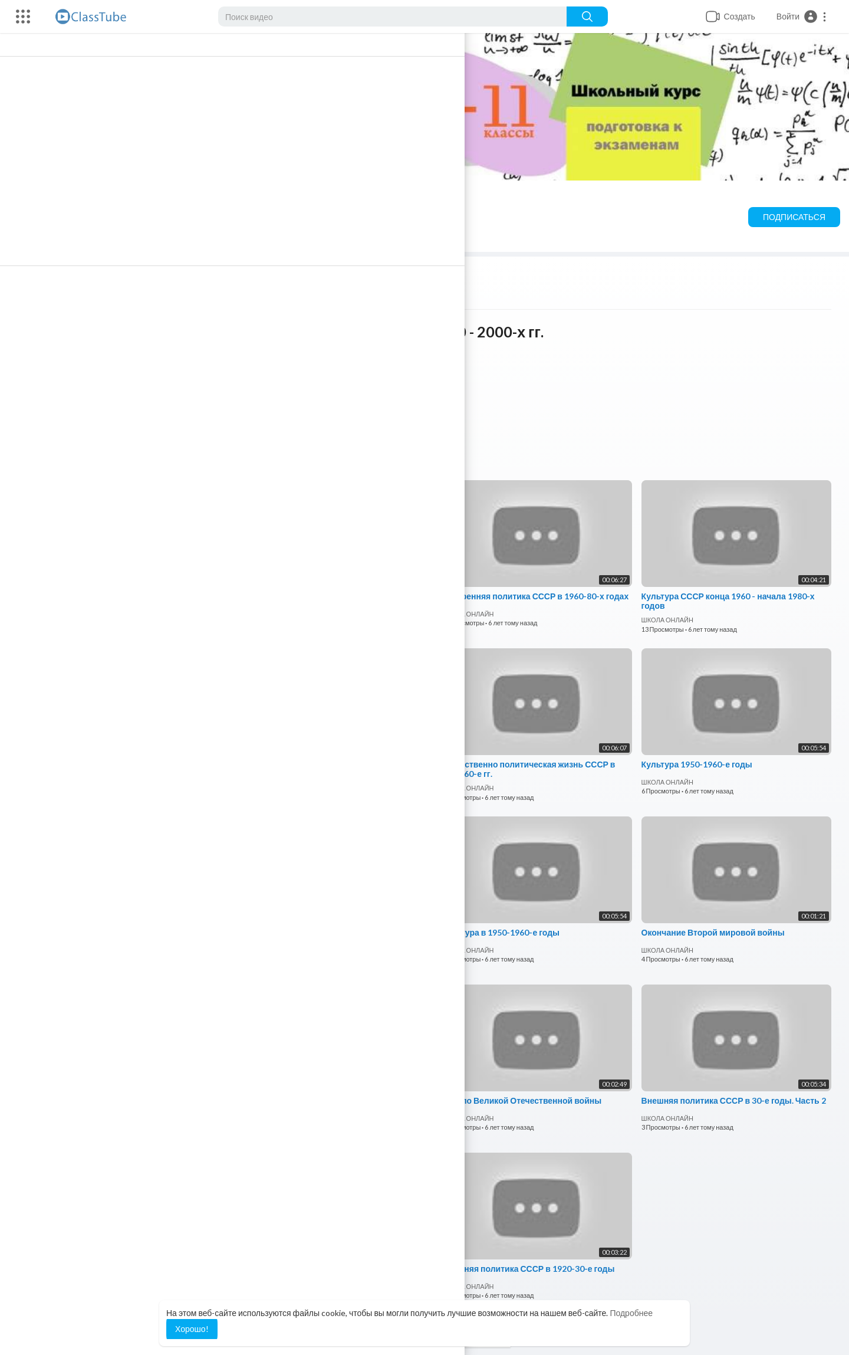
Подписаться (794, 217)
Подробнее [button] (631, 1313)
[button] (802, 16)
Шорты (219, 236)
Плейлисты (151, 236)
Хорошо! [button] (192, 1329)
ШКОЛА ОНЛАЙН (173, 200)
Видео (84, 236)
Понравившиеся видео (311, 236)
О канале (408, 236)
